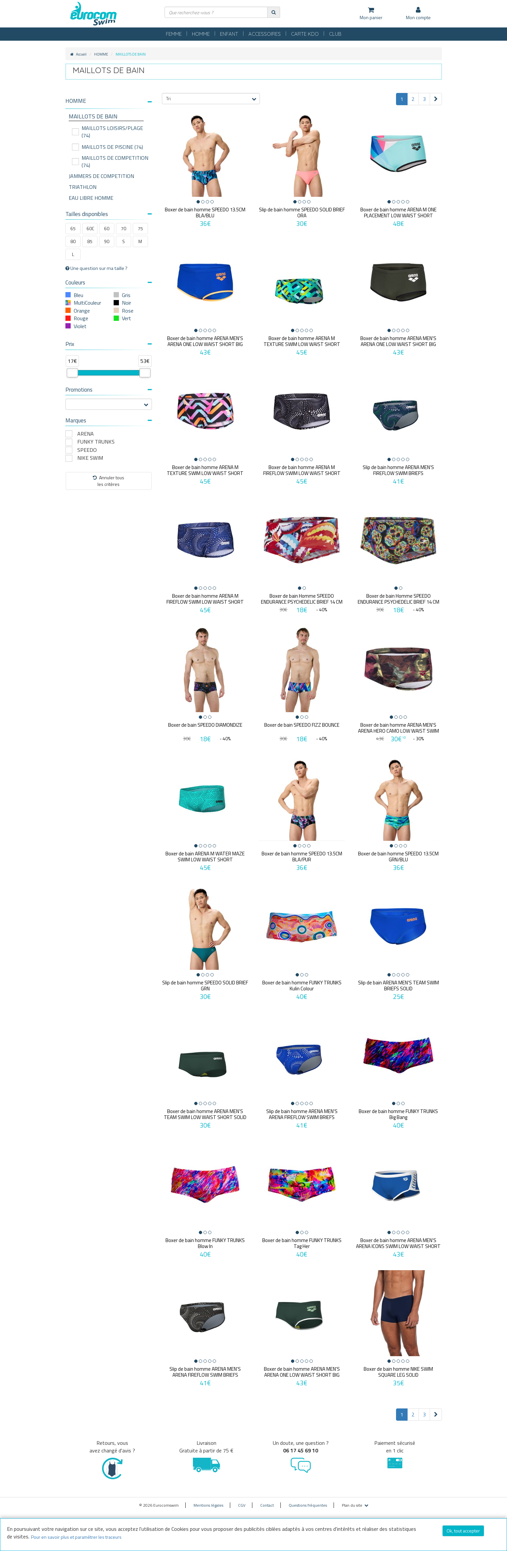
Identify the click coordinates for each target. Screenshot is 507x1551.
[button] (108, 101)
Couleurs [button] (108, 282)
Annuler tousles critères (108, 481)
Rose (127, 311)
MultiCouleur (87, 303)
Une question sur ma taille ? (96, 268)
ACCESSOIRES (264, 34)
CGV (241, 1505)
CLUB (335, 34)
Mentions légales (208, 1505)
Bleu (78, 295)
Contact (267, 1505)
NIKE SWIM (90, 458)
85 (89, 241)
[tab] (108, 103)
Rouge (81, 318)
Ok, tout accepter (463, 1530)
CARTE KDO (305, 34)
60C (90, 228)
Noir (126, 303)
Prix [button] (108, 344)
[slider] (72, 372)
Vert (126, 318)
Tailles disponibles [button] (108, 214)
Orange (82, 311)
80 (73, 241)
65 (73, 228)
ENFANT (229, 34)
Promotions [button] (108, 390)
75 (140, 228)
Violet (80, 326)
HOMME (201, 34)
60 (106, 228)
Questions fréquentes (308, 1505)
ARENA (85, 434)
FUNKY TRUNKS (96, 442)
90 (106, 241)
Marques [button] (108, 420)
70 (123, 228)
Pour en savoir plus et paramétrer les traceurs (76, 1536)
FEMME (174, 34)
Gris (126, 295)
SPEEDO (87, 450)
